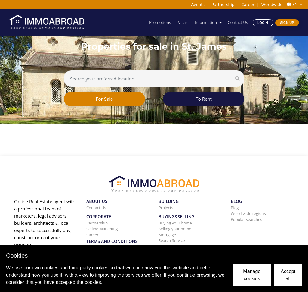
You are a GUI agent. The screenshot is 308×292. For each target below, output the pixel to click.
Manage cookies (251, 275)
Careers (93, 234)
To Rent (204, 99)
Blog (235, 207)
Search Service (172, 240)
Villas (183, 22)
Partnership (222, 4)
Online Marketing (102, 228)
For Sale (104, 99)
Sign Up (287, 22)
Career (247, 4)
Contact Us (238, 22)
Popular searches (246, 219)
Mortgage (167, 234)
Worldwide (271, 4)
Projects (166, 207)
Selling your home (175, 228)
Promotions (160, 22)
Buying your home (175, 223)
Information (206, 22)
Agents (198, 4)
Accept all (288, 275)
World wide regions (248, 213)
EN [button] (293, 4)
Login (262, 22)
